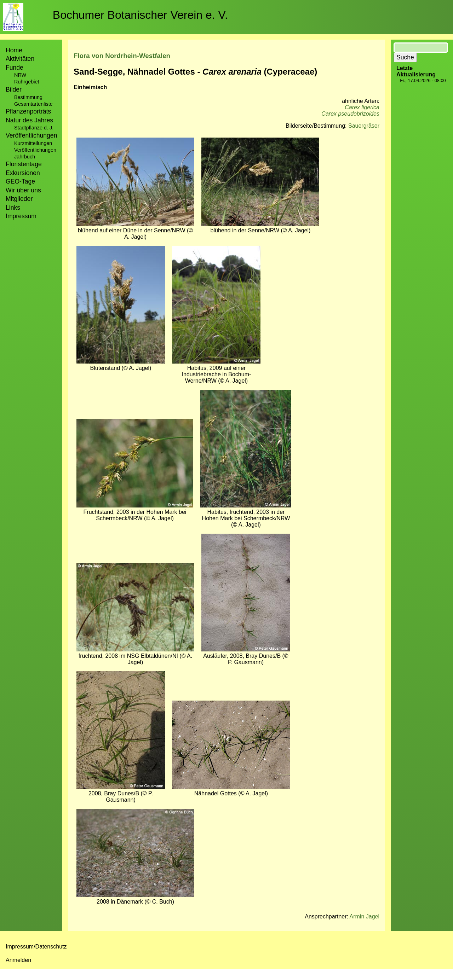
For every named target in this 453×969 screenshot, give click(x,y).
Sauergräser (363, 126)
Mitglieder (19, 198)
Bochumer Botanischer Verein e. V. (140, 14)
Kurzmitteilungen (33, 143)
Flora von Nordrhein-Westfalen (122, 55)
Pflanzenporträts (28, 111)
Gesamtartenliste (33, 104)
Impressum (21, 216)
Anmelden (18, 960)
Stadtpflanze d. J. (33, 127)
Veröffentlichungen (35, 150)
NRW (20, 75)
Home (14, 50)
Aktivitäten (20, 58)
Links (13, 207)
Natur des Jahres (29, 120)
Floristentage (24, 164)
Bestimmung (28, 97)
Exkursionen (23, 172)
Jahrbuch (24, 156)
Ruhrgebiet (26, 82)
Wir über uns (23, 190)
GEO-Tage (20, 181)
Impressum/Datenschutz (36, 947)
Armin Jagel (364, 916)
